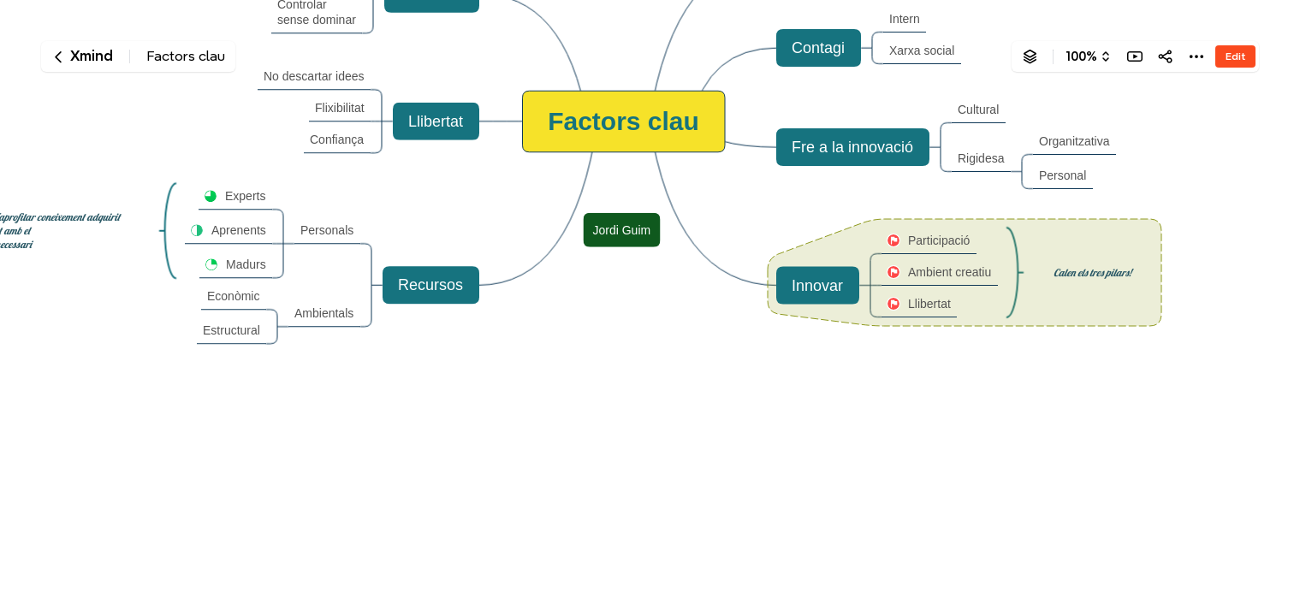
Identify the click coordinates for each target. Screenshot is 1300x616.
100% (1081, 56)
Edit (1235, 56)
